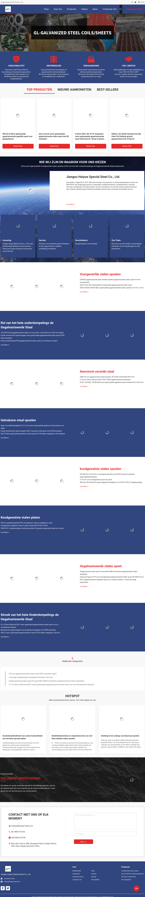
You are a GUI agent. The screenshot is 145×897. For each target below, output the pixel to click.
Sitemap (93, 877)
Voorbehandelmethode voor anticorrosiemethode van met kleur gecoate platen (22, 737)
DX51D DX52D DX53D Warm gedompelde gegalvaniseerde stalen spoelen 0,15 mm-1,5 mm (112, 288)
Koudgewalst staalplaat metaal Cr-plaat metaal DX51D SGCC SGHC (24, 525)
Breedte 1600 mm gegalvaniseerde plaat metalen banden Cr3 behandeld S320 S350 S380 (45, 673)
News (93, 871)
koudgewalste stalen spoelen (100, 469)
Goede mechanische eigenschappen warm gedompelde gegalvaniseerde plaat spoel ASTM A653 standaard (32, 336)
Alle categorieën (126, 879)
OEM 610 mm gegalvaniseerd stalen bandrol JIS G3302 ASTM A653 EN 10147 (107, 377)
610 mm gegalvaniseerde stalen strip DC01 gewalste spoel (32, 680)
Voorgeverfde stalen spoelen (100, 274)
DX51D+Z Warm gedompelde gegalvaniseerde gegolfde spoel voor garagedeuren (17, 136)
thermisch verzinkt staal (97, 371)
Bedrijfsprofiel (76, 871)
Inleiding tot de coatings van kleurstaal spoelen (120, 736)
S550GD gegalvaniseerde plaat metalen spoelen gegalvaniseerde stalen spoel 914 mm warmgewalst (110, 281)
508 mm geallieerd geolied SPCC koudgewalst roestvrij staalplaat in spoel (26, 523)
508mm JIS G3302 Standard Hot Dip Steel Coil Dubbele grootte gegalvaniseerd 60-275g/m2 (126, 136)
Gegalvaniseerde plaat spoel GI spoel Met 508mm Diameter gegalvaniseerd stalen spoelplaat (108, 573)
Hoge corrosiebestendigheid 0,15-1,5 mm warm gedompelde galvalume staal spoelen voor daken (32, 427)
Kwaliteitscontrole (77, 877)
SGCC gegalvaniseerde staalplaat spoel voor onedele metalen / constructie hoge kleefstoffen (108, 581)
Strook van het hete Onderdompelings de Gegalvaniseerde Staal (30, 617)
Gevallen (93, 874)
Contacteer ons (77, 879)
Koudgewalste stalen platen (20, 517)
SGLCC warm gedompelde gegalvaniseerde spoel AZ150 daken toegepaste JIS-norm (30, 633)
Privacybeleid (95, 879)
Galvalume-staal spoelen (18, 420)
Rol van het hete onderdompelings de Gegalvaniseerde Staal (27, 325)
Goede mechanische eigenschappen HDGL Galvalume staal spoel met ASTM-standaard (31, 431)
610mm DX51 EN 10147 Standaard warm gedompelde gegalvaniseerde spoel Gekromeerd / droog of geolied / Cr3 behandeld (90, 136)
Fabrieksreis (76, 874)
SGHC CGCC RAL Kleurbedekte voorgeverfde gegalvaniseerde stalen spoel (106, 285)
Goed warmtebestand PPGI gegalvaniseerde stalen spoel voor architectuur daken (29, 341)
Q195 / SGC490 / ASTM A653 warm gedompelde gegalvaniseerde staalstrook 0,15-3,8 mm (111, 382)
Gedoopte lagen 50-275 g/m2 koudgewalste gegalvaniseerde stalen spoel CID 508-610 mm (112, 577)
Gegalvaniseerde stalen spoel (101, 566)
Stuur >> (83, 842)
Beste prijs (18, 146)
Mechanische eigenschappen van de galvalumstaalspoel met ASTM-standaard (28, 630)
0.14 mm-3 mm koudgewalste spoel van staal (96, 480)
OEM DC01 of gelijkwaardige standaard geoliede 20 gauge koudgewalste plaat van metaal (32, 528)
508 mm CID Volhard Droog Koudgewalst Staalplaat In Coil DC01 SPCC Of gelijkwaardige (111, 482)
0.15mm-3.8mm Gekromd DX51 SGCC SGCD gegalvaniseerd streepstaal (105, 380)
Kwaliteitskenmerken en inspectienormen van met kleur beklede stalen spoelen (72, 737)
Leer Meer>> (70, 204)
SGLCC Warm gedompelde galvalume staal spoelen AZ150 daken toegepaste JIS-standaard (33, 434)
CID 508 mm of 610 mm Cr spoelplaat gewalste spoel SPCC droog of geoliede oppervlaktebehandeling (107, 475)
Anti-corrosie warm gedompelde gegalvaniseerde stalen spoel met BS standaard (54, 136)
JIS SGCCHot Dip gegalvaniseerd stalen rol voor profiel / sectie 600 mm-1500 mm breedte (32, 333)
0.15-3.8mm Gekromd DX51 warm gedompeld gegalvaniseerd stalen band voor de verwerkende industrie (29, 626)
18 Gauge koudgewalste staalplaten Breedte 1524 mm (31, 684)
